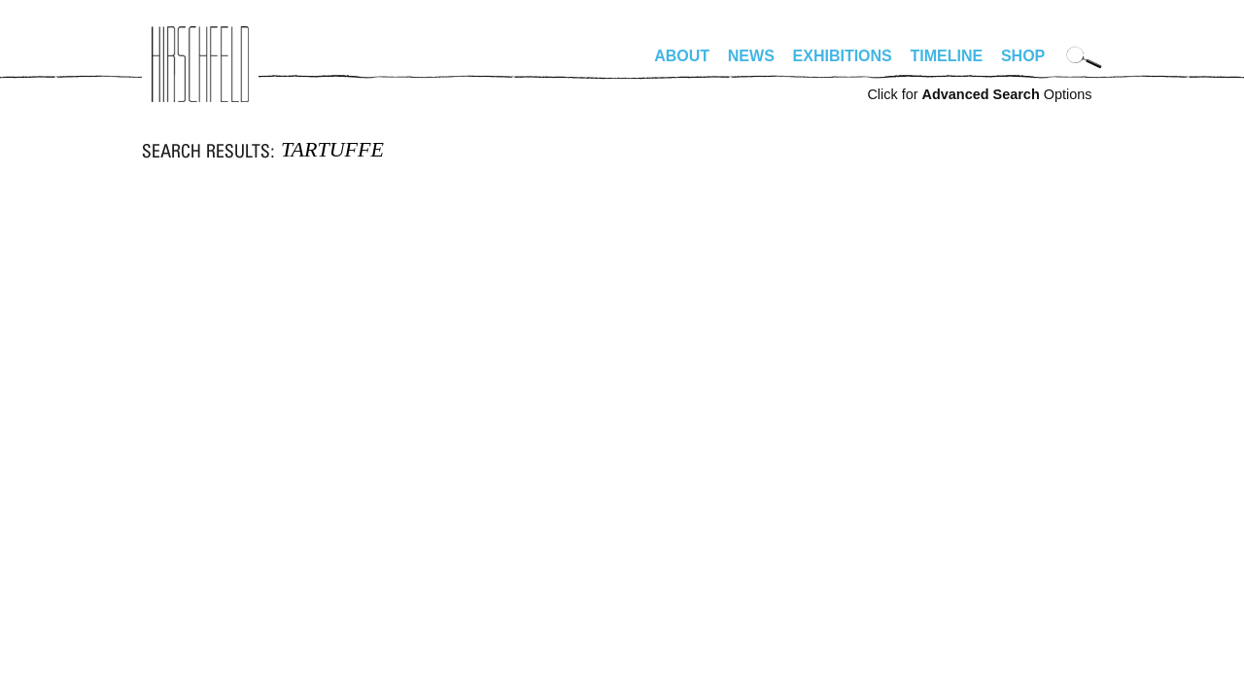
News (751, 56)
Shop (1023, 56)
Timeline (947, 56)
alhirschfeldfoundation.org (200, 64)
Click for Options (979, 94)
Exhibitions (842, 56)
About (681, 56)
